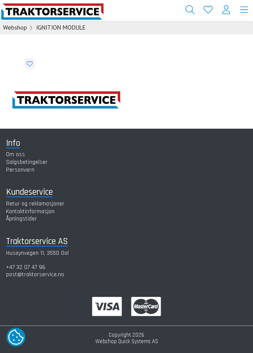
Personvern (20, 170)
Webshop (15, 27)
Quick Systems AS (138, 341)
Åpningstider (21, 219)
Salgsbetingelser (27, 162)
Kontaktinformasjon (30, 211)
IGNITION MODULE (60, 27)
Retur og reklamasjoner (35, 204)
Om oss (15, 154)
